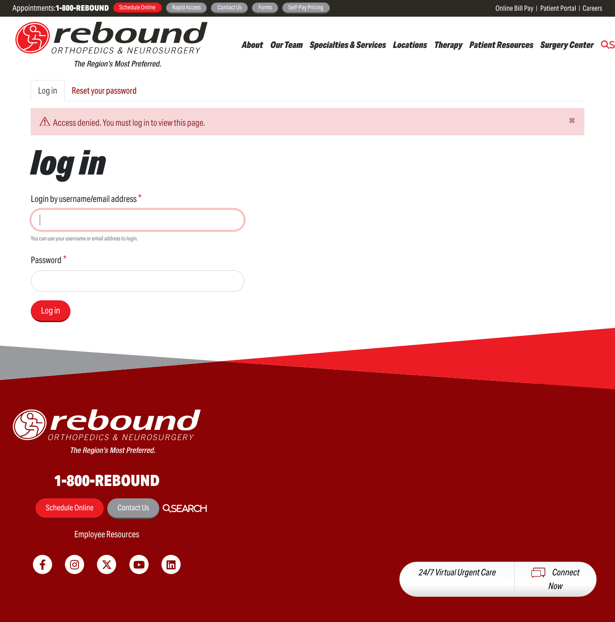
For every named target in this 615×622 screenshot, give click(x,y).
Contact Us (229, 7)
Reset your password (104, 90)
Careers (592, 8)
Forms (265, 7)
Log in (47, 90)
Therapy (448, 44)
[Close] (572, 120)
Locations (410, 44)
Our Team (286, 44)
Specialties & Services (348, 44)
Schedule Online (137, 7)
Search (189, 508)
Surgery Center (567, 44)
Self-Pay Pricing (305, 7)
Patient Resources (501, 44)
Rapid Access (186, 7)
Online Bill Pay (514, 8)
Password (46, 260)
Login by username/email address (84, 198)
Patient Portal (558, 8)
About (252, 44)
